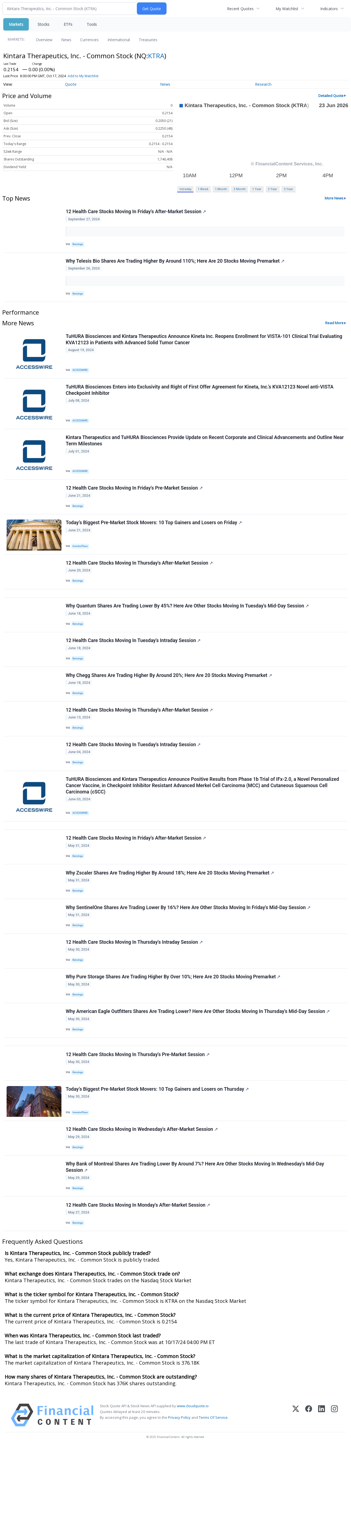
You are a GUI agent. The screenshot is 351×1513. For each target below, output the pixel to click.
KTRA (156, 55)
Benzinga (78, 245)
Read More (334, 328)
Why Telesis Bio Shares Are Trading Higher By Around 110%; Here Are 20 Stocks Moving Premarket (175, 264)
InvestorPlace (81, 559)
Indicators (329, 8)
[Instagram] (334, 1480)
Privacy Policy (179, 1482)
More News (334, 198)
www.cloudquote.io (193, 1471)
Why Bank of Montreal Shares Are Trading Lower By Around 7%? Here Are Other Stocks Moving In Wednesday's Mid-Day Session (195, 1228)
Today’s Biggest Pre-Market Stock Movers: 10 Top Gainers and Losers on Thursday (157, 1145)
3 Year (272, 189)
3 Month (240, 189)
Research (263, 84)
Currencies (89, 39)
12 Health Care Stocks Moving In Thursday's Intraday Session (134, 986)
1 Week (203, 189)
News (66, 39)
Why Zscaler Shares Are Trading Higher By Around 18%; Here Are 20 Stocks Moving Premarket (170, 912)
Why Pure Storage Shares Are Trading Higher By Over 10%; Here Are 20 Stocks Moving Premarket (173, 1023)
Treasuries (148, 39)
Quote (71, 84)
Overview (44, 39)
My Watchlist (287, 8)
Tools (92, 24)
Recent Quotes (240, 8)
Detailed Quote (331, 95)
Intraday (185, 189)
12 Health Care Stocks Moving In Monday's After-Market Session (138, 1268)
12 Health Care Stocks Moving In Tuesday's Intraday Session (133, 663)
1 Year (257, 189)
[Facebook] (308, 1480)
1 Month (221, 189)
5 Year (288, 189)
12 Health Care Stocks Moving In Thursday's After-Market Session (140, 579)
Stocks (43, 24)
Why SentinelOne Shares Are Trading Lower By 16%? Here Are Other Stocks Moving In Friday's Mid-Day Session (188, 949)
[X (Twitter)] (295, 1480)
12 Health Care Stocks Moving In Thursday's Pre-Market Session (138, 1108)
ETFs (68, 24)
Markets (16, 24)
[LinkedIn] (321, 1480)
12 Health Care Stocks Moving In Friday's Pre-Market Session (134, 499)
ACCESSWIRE (81, 375)
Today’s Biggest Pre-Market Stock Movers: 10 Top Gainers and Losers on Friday (154, 536)
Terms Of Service (213, 1482)
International (118, 39)
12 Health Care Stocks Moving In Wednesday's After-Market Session (142, 1187)
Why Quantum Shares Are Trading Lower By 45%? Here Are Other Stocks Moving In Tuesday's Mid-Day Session (187, 626)
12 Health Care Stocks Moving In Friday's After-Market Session (136, 212)
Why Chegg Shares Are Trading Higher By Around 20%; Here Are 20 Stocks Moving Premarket (169, 700)
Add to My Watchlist (83, 76)
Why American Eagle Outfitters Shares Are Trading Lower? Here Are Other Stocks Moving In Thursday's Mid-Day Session (198, 1061)
